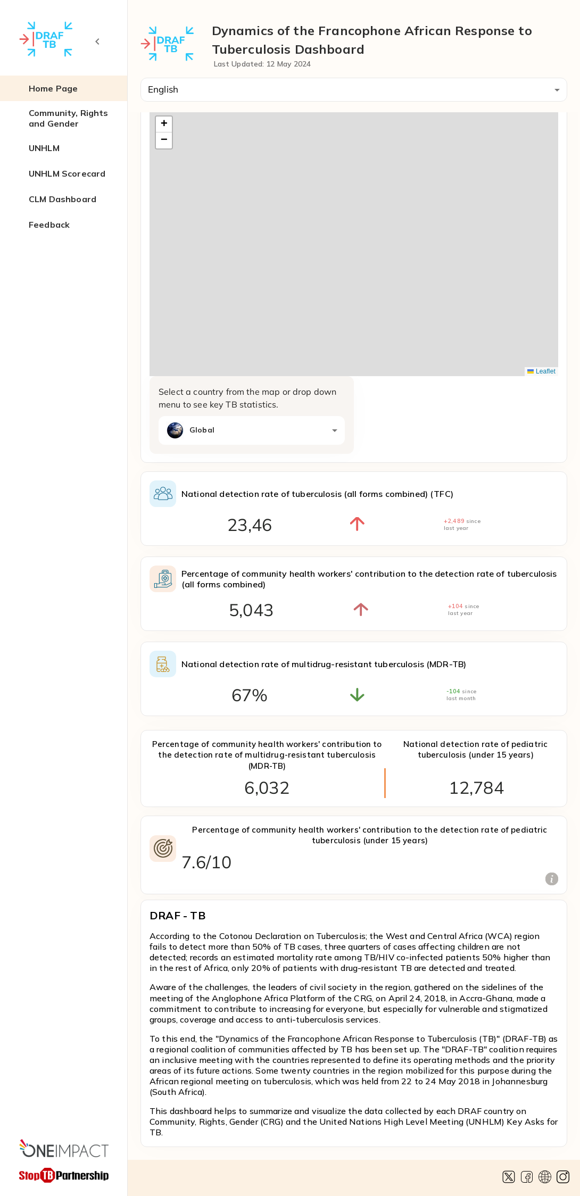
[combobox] (252, 430)
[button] (63, 88)
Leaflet (541, 371)
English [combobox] (163, 89)
